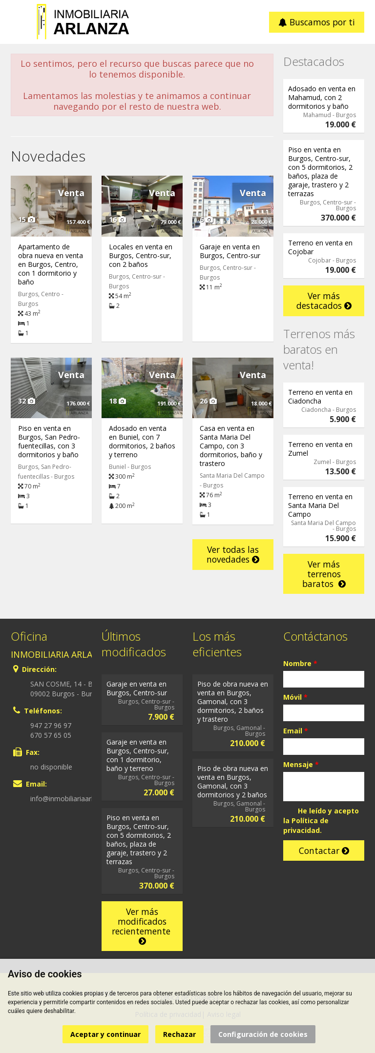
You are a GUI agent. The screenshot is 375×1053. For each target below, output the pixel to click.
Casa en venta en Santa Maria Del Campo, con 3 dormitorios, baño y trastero (231, 446)
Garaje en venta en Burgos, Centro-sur (230, 251)
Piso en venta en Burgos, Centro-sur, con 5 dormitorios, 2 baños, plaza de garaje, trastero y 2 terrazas (320, 171)
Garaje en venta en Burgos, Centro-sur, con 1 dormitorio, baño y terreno (137, 755)
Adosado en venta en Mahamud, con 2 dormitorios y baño (321, 97)
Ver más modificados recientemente (142, 926)
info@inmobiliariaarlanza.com (77, 798)
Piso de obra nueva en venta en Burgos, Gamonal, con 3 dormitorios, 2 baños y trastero (232, 701)
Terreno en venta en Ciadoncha (320, 396)
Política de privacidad (306, 825)
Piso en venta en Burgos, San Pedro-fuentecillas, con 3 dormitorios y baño (49, 441)
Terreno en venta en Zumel (320, 449)
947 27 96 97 (50, 725)
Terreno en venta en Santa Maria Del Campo (320, 505)
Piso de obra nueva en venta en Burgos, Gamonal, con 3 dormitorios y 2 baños (232, 781)
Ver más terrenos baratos (324, 573)
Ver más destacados (324, 300)
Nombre (300, 663)
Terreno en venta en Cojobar (320, 247)
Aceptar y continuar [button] (105, 1034)
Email (295, 730)
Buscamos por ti (316, 22)
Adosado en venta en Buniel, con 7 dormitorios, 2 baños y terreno (142, 441)
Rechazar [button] (179, 1034)
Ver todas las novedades (233, 554)
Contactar (324, 850)
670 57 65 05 (50, 735)
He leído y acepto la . (321, 820)
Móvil (295, 697)
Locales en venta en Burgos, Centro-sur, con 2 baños (140, 255)
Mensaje (301, 764)
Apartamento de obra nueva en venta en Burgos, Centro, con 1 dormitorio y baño (50, 264)
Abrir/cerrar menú (19, 21)
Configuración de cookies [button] (263, 1034)
